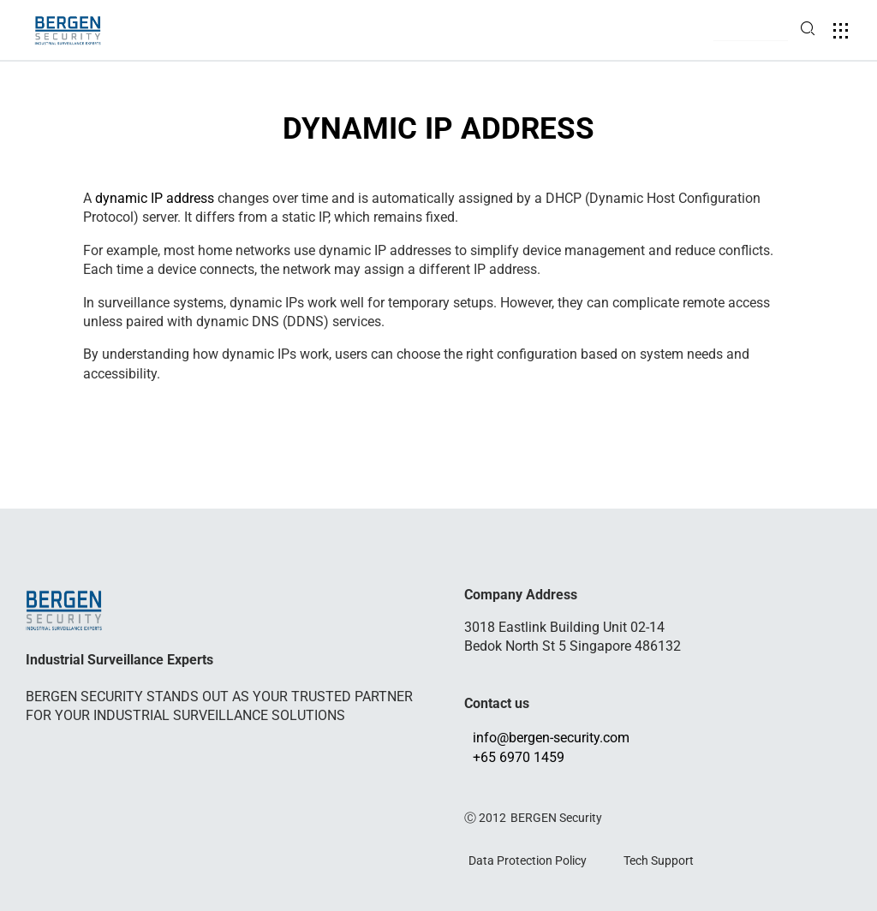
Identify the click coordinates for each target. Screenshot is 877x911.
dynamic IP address (154, 198)
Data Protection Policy (527, 859)
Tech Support (658, 859)
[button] (750, 31)
